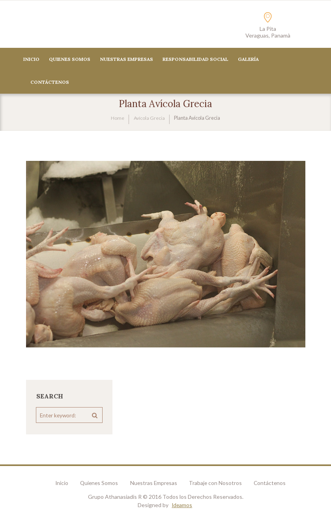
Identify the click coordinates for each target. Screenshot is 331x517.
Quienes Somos (69, 59)
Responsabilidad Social (195, 59)
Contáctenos (274, 483)
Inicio (31, 59)
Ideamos (182, 505)
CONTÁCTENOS (49, 82)
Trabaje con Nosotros (218, 483)
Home (117, 118)
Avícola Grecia (149, 118)
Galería (248, 59)
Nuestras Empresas (126, 59)
